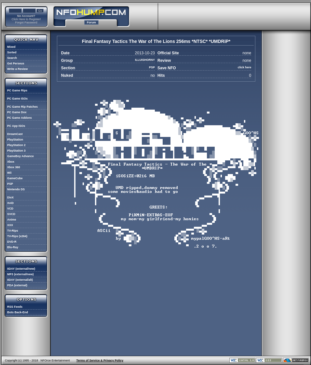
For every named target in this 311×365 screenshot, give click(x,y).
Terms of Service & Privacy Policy (99, 360)
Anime (11, 219)
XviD (10, 203)
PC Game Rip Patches (22, 106)
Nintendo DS (16, 189)
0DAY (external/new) (21, 268)
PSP (10, 183)
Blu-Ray (12, 247)
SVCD (11, 214)
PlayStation (15, 139)
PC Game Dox (17, 112)
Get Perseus (15, 63)
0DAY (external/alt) (20, 279)
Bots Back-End (17, 312)
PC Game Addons (19, 117)
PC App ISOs (16, 126)
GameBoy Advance (20, 156)
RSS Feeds (14, 306)
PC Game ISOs (17, 98)
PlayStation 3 (16, 150)
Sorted (12, 52)
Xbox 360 (13, 167)
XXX (10, 225)
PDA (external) (17, 285)
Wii (9, 172)
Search (12, 58)
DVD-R (12, 241)
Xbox (10, 161)
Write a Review (17, 69)
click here (244, 67)
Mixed (11, 46)
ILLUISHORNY (145, 59)
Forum (91, 22)
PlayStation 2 (16, 145)
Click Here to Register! (26, 19)
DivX (10, 197)
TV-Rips (12, 230)
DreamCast (15, 134)
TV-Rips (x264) (17, 236)
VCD (10, 208)
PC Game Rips (17, 90)
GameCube (15, 178)
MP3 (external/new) (20, 274)
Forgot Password (26, 22)
